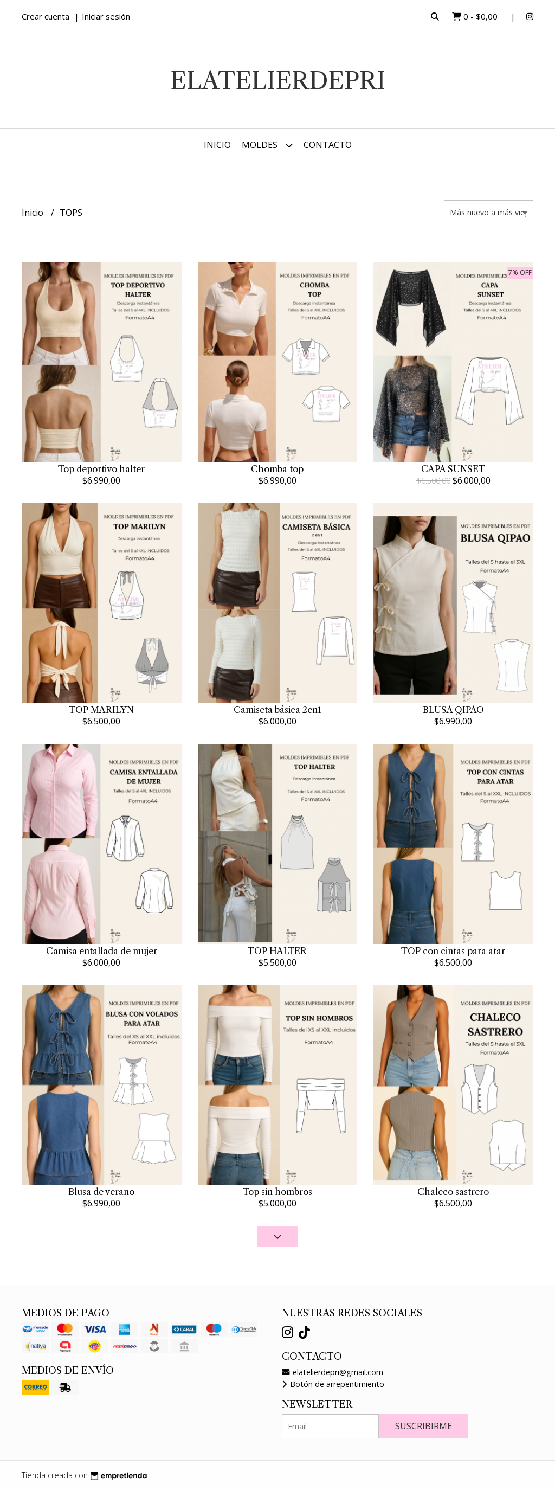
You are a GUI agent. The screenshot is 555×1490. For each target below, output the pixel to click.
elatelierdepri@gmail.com (332, 1372)
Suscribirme (423, 1426)
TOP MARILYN (101, 709)
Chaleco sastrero (453, 1191)
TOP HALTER (277, 951)
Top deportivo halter (101, 469)
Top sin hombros (277, 1191)
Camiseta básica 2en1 (277, 709)
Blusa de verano (101, 1191)
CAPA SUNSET (453, 469)
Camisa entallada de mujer (101, 951)
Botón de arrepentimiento (333, 1384)
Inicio (217, 145)
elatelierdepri (277, 80)
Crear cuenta (45, 16)
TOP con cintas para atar (453, 951)
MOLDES (267, 145)
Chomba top (277, 469)
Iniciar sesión (106, 16)
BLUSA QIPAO (453, 709)
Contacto (328, 145)
